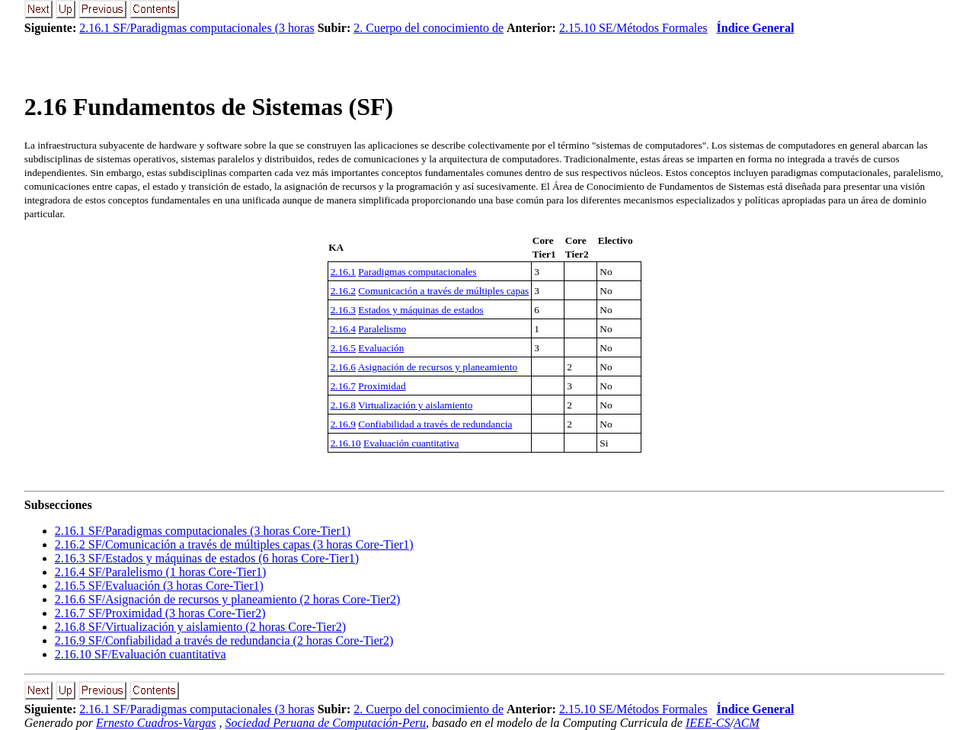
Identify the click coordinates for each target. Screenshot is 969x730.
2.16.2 (343, 290)
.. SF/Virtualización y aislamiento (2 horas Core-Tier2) (200, 626)
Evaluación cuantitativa (411, 443)
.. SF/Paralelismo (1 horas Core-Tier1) (161, 571)
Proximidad (381, 386)
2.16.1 (343, 271)
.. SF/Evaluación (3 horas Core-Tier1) (159, 585)
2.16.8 (343, 405)
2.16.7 (343, 386)
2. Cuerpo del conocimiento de (428, 27)
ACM (747, 722)
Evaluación (381, 348)
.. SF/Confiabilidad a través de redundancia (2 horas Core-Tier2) (224, 640)
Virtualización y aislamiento (415, 405)
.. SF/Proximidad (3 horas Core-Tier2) (160, 613)
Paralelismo (382, 329)
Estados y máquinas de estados (420, 309)
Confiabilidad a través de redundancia (435, 424)
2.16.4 (343, 329)
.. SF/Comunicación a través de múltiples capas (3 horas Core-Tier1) (234, 544)
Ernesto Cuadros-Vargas (156, 722)
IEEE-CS (708, 722)
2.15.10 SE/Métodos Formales (633, 27)
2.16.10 (346, 443)
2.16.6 (343, 367)
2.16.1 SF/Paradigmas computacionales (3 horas (196, 27)
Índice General (756, 27)
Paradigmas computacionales (417, 271)
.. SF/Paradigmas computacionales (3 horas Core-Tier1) (202, 530)
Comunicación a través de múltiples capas (443, 290)
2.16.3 (343, 309)
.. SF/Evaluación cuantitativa (140, 654)
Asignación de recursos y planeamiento (437, 367)
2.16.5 (343, 348)
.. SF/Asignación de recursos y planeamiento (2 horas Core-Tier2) (228, 599)
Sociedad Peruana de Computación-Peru (326, 722)
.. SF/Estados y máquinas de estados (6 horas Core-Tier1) (207, 558)
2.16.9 (343, 424)
